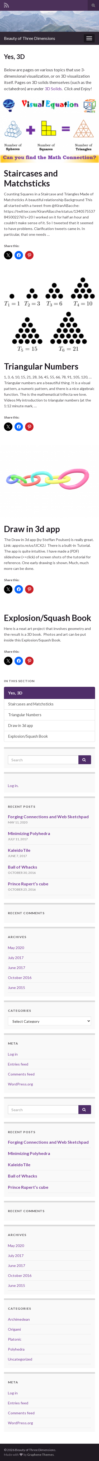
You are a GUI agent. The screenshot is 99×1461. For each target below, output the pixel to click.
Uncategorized (20, 1359)
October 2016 (19, 977)
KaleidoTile (19, 850)
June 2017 (16, 967)
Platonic (14, 1339)
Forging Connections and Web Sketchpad (48, 816)
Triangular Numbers (41, 366)
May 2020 (16, 947)
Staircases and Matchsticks (31, 178)
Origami (14, 1329)
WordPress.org (20, 1084)
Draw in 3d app (32, 529)
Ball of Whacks (22, 866)
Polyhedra (16, 1349)
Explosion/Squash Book (47, 618)
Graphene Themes (40, 1455)
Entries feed (18, 1064)
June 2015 (16, 987)
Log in (13, 785)
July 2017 (15, 957)
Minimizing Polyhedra (29, 833)
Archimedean (19, 1319)
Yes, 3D (15, 692)
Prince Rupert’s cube (28, 883)
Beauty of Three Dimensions (29, 38)
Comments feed (21, 1074)
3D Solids (53, 88)
